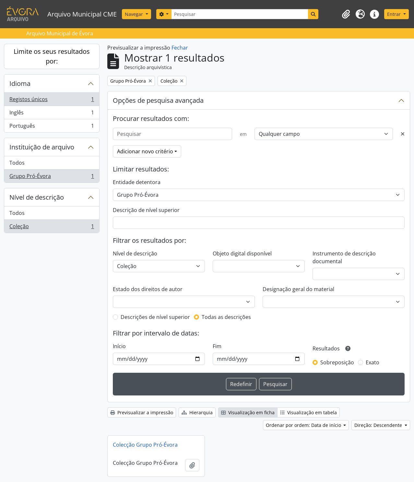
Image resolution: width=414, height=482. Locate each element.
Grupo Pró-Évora (51, 177)
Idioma (19, 83)
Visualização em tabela (308, 412)
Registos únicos (51, 100)
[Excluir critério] (403, 134)
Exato (372, 362)
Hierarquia (197, 412)
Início (119, 346)
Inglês (51, 114)
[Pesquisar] (239, 14)
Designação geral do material (298, 289)
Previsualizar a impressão (141, 412)
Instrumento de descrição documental (344, 257)
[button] (346, 14)
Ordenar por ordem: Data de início (304, 425)
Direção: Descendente (378, 425)
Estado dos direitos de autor (148, 289)
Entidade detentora (136, 182)
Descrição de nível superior (146, 210)
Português (51, 127)
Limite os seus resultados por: (52, 56)
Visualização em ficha (248, 412)
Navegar (134, 14)
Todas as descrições (226, 317)
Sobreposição (337, 362)
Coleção (51, 227)
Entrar (394, 14)
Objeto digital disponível (242, 253)
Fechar (180, 47)
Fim (217, 346)
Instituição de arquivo (41, 147)
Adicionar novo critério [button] (145, 151)
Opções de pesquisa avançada (158, 100)
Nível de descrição (36, 197)
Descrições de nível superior (155, 317)
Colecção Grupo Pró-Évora (145, 444)
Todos (17, 162)
